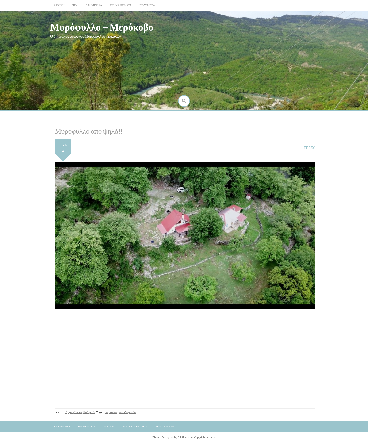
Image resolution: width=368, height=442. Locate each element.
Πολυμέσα (147, 5)
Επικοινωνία (164, 426)
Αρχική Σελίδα (73, 412)
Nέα (75, 5)
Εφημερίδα (94, 5)
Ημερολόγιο (87, 426)
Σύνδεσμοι (62, 426)
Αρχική (59, 5)
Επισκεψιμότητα (135, 426)
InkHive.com (185, 437)
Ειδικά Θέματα (120, 5)
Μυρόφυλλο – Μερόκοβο (101, 26)
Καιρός (109, 426)
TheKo (309, 148)
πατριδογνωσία (127, 412)
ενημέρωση (111, 412)
